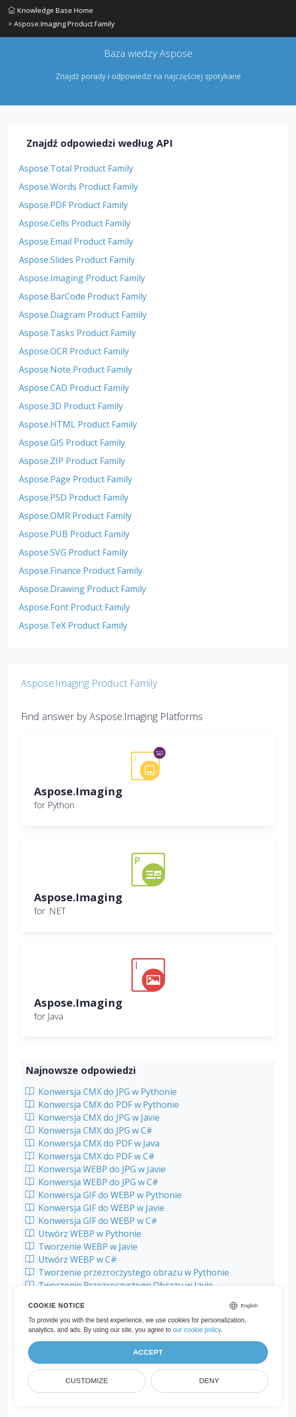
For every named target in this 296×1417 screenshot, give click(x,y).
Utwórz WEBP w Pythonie (83, 1234)
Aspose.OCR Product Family (74, 351)
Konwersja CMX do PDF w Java (92, 1143)
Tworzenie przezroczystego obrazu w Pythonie (127, 1272)
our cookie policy (197, 1330)
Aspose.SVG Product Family (73, 552)
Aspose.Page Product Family (75, 479)
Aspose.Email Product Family (76, 241)
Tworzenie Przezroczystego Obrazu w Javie (119, 1285)
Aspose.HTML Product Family (78, 424)
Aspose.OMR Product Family (75, 516)
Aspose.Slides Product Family (77, 260)
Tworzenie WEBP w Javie (81, 1246)
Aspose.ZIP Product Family (72, 461)
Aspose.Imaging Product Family (82, 278)
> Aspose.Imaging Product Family (61, 24)
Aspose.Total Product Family (76, 168)
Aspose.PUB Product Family (74, 534)
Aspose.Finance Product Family (80, 570)
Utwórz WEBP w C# (71, 1259)
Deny (209, 1381)
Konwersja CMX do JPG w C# (89, 1130)
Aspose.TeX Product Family (73, 625)
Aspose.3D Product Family (71, 406)
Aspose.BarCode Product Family (83, 296)
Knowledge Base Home (50, 10)
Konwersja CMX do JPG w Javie (92, 1117)
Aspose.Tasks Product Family (77, 333)
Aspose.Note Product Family (75, 369)
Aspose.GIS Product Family (72, 442)
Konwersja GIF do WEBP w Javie (94, 1208)
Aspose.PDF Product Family (73, 205)
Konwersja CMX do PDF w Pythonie (102, 1104)
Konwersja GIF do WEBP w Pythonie (103, 1195)
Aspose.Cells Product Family (74, 223)
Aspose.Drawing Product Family (82, 589)
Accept (148, 1352)
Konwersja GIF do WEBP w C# (91, 1221)
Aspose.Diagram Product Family (83, 315)
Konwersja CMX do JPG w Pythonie (101, 1092)
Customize (86, 1381)
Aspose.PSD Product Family (73, 497)
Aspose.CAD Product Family (74, 388)
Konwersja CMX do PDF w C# (90, 1156)
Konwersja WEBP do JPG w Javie (95, 1169)
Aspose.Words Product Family (78, 187)
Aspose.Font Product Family (74, 607)
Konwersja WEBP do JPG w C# (92, 1182)
